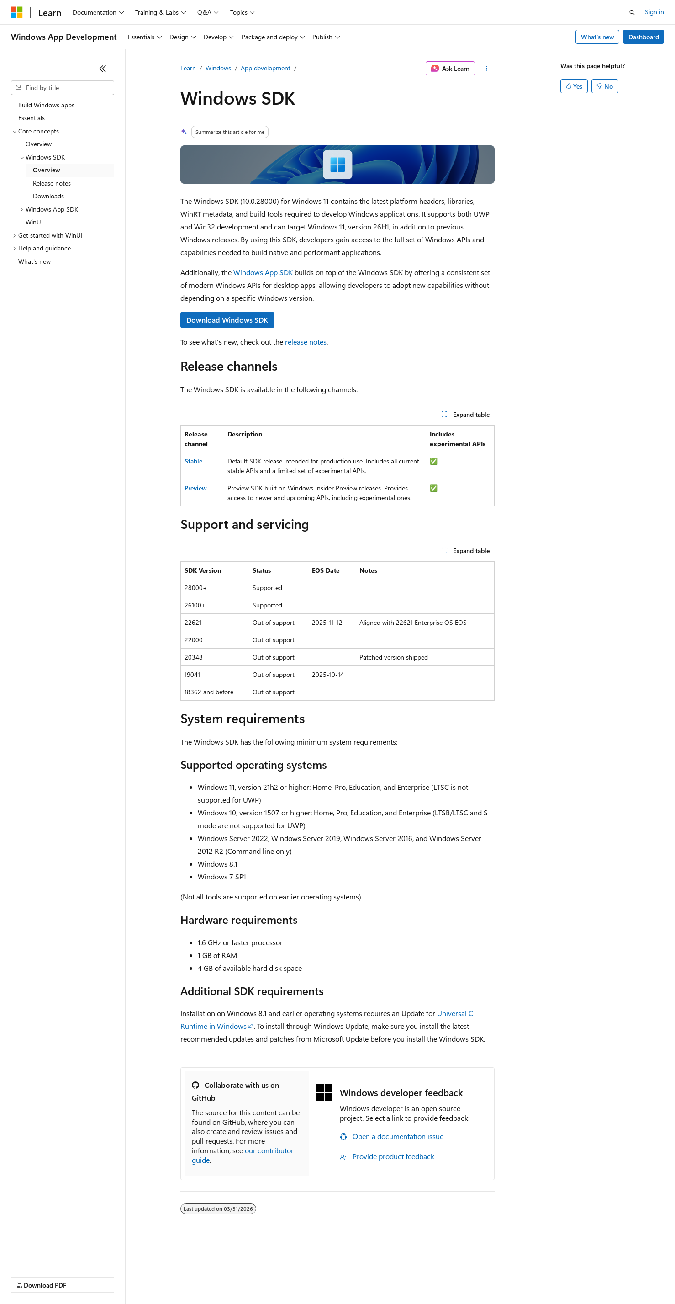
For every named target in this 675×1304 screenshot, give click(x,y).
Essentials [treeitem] (31, 117)
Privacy (200, 1276)
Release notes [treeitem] (52, 183)
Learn (188, 68)
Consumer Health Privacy (262, 1276)
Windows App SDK (263, 272)
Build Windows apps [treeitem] (46, 105)
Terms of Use (334, 1276)
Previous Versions (82, 1276)
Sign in (654, 11)
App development (265, 68)
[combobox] (62, 87)
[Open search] (632, 12)
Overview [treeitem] (39, 143)
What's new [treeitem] (34, 261)
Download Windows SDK (227, 320)
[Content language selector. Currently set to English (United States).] (53, 1254)
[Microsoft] (17, 12)
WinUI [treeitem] (34, 222)
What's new (597, 36)
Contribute (163, 1276)
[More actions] (487, 68)
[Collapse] (102, 68)
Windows (218, 68)
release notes (306, 341)
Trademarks (379, 1276)
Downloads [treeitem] (48, 196)
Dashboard (643, 36)
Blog (124, 1276)
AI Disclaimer (29, 1276)
